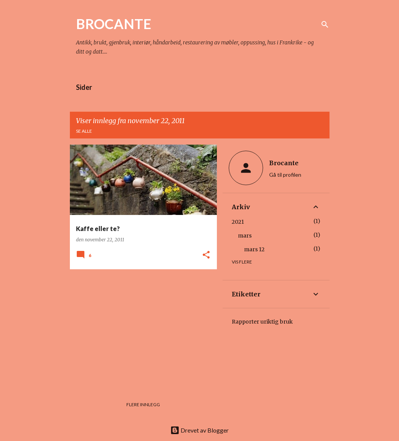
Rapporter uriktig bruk (262, 321)
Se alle (84, 131)
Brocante (284, 163)
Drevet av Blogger (199, 430)
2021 (238, 221)
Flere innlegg (143, 404)
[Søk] (325, 24)
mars (245, 235)
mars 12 (254, 249)
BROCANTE (113, 23)
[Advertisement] (140, 328)
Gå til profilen (285, 174)
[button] (206, 255)
